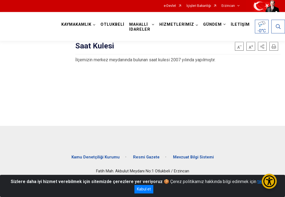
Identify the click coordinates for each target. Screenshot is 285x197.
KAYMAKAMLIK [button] (76, 24)
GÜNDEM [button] (212, 24)
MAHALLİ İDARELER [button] (139, 27)
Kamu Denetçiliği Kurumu (95, 156)
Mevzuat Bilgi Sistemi (193, 156)
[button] (262, 46)
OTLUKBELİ (112, 24)
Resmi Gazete (146, 156)
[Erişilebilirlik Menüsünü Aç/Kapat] (269, 181)
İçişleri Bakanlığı (198, 6)
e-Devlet (170, 6)
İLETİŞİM (240, 24)
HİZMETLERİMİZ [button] (176, 24)
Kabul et (144, 189)
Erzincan (228, 6)
